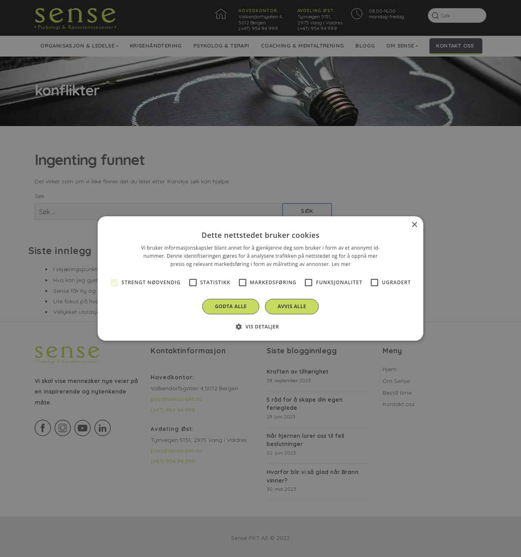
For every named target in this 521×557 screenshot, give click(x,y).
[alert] (260, 278)
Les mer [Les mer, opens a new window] (341, 264)
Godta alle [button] (231, 306)
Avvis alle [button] (292, 306)
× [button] (414, 225)
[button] (260, 326)
